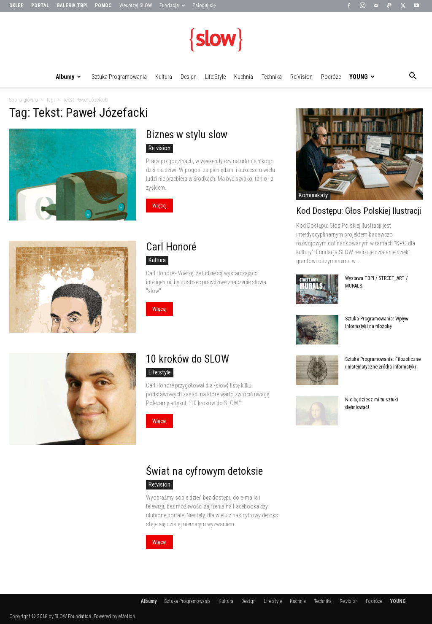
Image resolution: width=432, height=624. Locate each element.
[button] (412, 77)
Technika (272, 76)
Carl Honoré (171, 247)
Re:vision (301, 76)
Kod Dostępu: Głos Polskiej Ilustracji (358, 211)
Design (189, 76)
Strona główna (23, 100)
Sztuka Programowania (119, 76)
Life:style (215, 76)
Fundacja (172, 5)
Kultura (163, 76)
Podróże (331, 76)
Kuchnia (243, 76)
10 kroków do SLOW (187, 359)
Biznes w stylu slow (186, 135)
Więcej (159, 205)
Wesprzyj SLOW (135, 5)
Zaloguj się (204, 5)
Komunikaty (313, 195)
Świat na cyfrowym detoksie (204, 471)
